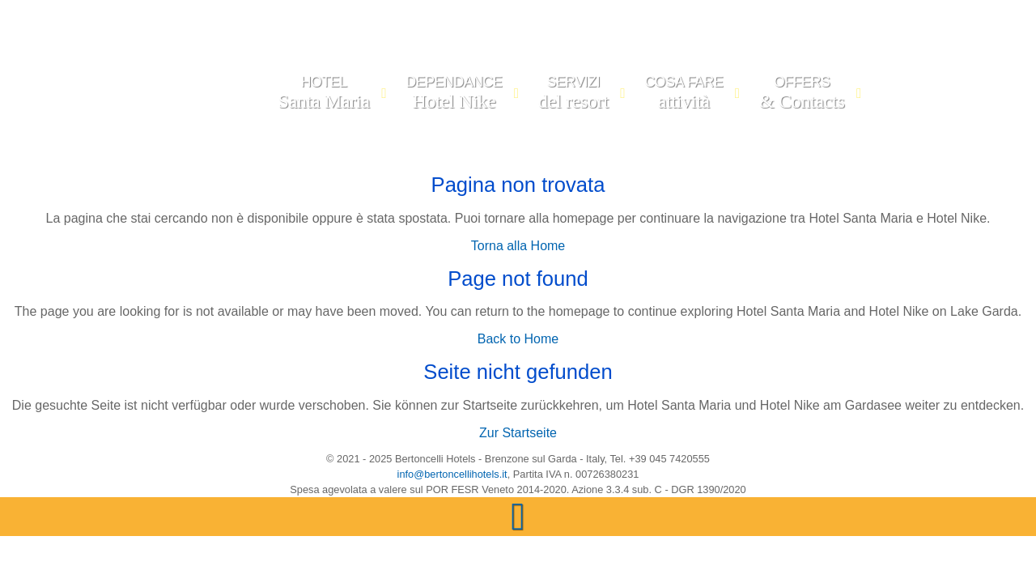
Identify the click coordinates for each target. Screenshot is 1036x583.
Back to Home (518, 339)
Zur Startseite (518, 433)
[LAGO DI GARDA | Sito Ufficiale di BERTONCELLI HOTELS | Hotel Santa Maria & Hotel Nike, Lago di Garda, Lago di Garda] (216, 96)
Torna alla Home (518, 246)
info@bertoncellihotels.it (452, 474)
